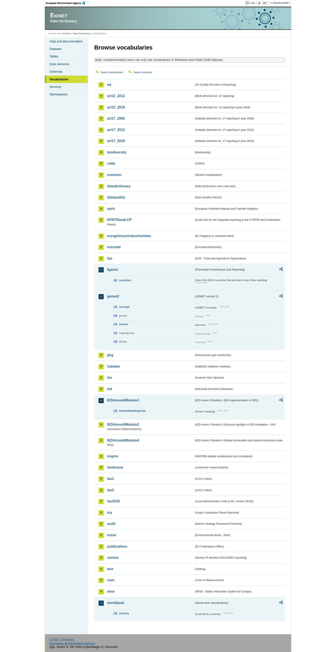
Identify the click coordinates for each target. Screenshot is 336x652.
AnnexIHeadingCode (132, 410)
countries (125, 280)
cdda (111, 163)
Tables (54, 56)
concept (124, 306)
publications (117, 546)
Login (252, 3)
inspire (112, 456)
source (123, 324)
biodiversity (116, 152)
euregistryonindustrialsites (129, 236)
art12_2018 (116, 107)
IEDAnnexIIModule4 (123, 440)
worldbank (115, 603)
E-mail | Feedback (62, 639)
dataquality (116, 197)
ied (109, 389)
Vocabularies (59, 79)
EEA (67, 3)
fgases (112, 269)
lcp (109, 512)
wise (111, 591)
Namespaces (59, 94)
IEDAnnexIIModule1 (123, 400)
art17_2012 (116, 130)
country (124, 613)
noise (111, 535)
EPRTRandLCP (119, 220)
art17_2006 (116, 118)
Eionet (66, 33)
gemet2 (113, 296)
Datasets (56, 49)
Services (55, 87)
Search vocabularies (112, 72)
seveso (113, 557)
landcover (115, 467)
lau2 (110, 490)
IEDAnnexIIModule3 (123, 424)
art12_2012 (116, 96)
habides (113, 366)
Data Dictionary (81, 33)
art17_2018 (116, 141)
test (110, 569)
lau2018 (113, 501)
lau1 (110, 479)
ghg (110, 355)
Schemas (56, 71)
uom (110, 580)
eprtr (111, 208)
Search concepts (143, 72)
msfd (111, 524)
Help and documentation (66, 41)
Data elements (59, 64)
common (114, 175)
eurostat (114, 247)
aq (109, 84)
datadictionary (118, 186)
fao (109, 258)
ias (109, 377)
